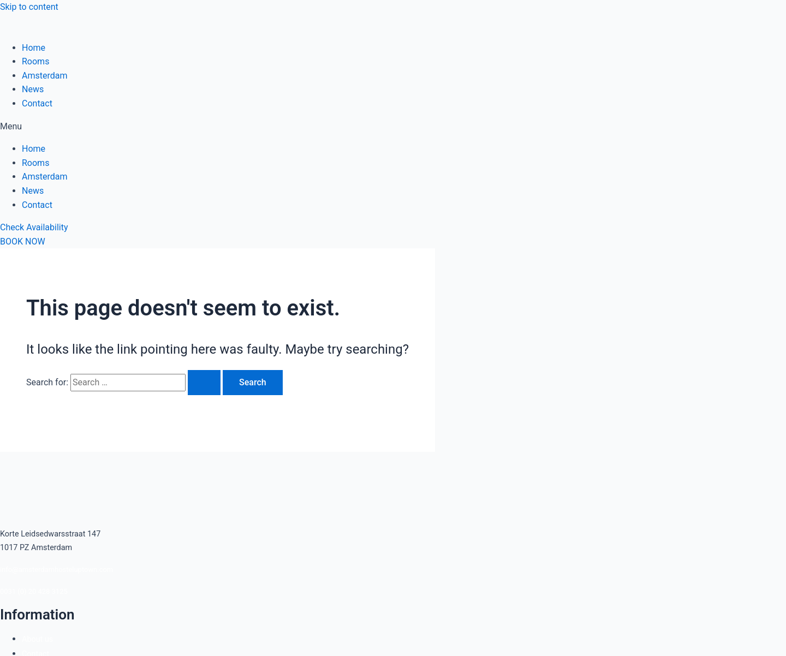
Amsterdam (44, 75)
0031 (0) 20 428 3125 (34, 591)
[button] (393, 127)
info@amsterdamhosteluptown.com (56, 569)
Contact (37, 103)
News (33, 89)
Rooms (35, 61)
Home (33, 48)
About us (37, 639)
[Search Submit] (204, 382)
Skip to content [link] (29, 7)
